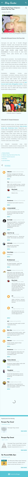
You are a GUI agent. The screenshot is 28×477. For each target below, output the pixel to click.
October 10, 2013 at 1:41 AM (18, 308)
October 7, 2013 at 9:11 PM (19, 349)
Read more (24, 431)
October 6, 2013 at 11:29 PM (18, 330)
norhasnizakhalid (11, 208)
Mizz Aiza (9, 330)
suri (8, 321)
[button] (26, 8)
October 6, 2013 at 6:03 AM (15, 182)
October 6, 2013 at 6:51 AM (13, 209)
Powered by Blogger (14, 474)
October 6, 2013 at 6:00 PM (13, 261)
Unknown (9, 171)
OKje (8, 382)
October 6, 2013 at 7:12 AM (18, 219)
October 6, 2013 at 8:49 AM (19, 252)
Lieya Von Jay (10, 233)
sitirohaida (9, 243)
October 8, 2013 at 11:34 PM (13, 371)
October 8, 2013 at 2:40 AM (13, 361)
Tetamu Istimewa (11, 360)
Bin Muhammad (11, 260)
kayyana (9, 270)
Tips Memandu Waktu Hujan (8, 455)
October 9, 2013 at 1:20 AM (15, 382)
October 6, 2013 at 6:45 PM (15, 321)
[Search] (26, 3)
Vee (8, 182)
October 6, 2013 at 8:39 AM (18, 243)
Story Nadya (10, 252)
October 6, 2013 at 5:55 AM (17, 171)
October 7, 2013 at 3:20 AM (17, 340)
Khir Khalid (9, 220)
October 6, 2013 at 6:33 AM (19, 200)
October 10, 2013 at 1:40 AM (18, 297)
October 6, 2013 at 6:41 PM (17, 270)
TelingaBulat (10, 370)
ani (12, 296)
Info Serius (7, 165)
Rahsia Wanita (5, 153)
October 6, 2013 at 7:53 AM (13, 234)
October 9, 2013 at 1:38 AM (17, 190)
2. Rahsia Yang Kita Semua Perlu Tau (10, 155)
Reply (8, 179)
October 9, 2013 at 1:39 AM (17, 281)
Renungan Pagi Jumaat (7, 422)
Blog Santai (10, 3)
